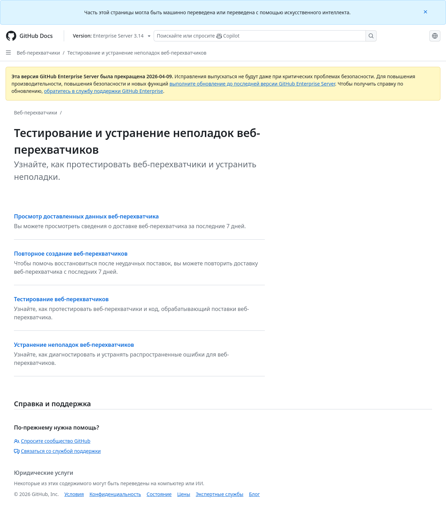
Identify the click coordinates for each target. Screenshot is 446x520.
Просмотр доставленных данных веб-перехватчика (86, 216)
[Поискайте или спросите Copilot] (265, 35)
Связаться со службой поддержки (57, 451)
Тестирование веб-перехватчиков (61, 299)
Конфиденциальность (115, 494)
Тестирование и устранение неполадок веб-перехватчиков (136, 52)
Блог (254, 494)
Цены (183, 494)
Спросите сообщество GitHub (52, 441)
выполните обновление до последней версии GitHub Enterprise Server (252, 83)
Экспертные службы (220, 494)
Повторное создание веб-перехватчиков (71, 253)
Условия (74, 494)
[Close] (426, 11)
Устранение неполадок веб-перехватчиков (74, 345)
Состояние (159, 494)
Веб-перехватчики (38, 52)
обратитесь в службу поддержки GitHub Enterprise (103, 91)
